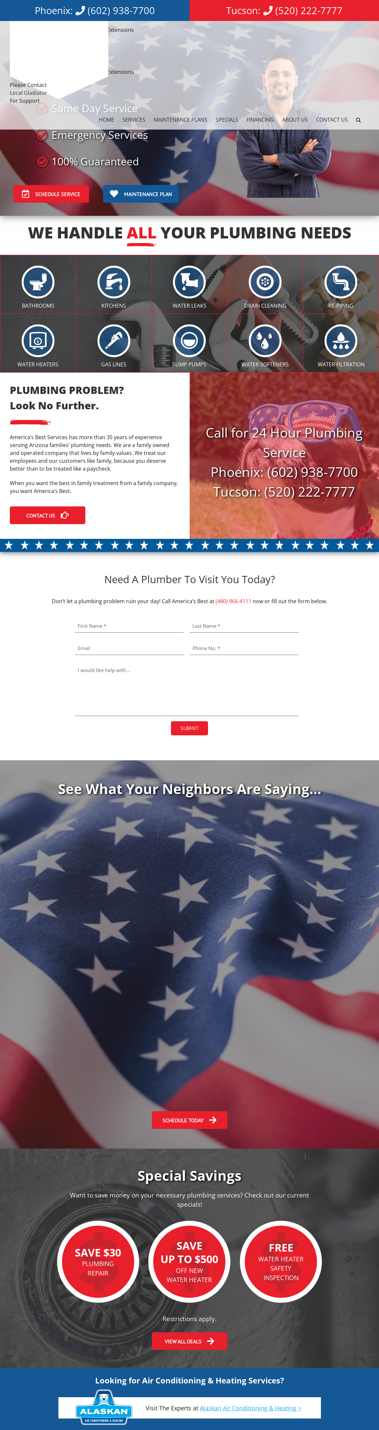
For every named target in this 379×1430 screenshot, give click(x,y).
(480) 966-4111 (233, 601)
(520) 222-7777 (309, 10)
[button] (358, 120)
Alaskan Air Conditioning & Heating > (250, 1408)
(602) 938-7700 (121, 10)
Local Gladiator (28, 92)
